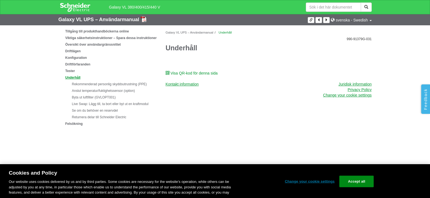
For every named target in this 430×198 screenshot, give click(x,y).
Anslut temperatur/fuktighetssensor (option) (103, 91)
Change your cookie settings (347, 95)
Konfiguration (76, 58)
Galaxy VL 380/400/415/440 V (134, 7)
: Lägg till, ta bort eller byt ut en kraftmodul (110, 104)
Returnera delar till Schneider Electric (99, 117)
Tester (70, 71)
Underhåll (73, 77)
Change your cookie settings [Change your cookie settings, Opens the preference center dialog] (310, 181)
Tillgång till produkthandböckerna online (97, 31)
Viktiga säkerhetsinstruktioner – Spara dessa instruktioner (111, 38)
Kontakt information (182, 84)
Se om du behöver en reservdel (95, 110)
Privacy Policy (359, 89)
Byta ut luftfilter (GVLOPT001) (94, 97)
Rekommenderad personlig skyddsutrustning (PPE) (109, 84)
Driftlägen (73, 51)
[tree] (108, 77)
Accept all (356, 181)
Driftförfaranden (77, 64)
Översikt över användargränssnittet (93, 44)
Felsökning (74, 124)
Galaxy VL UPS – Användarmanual (100, 19)
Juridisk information (355, 84)
